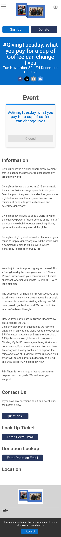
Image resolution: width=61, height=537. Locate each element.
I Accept (29, 531)
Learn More (36, 525)
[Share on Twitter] (26, 79)
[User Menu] (55, 7)
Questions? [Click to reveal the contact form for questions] (15, 416)
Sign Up (15, 29)
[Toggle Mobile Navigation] (3, 6)
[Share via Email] (33, 79)
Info (5, 510)
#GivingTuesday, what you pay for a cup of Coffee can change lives (30, 53)
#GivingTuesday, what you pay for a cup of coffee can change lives (30, 116)
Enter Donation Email (22, 458)
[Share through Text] (40, 79)
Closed (30, 139)
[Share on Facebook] (20, 79)
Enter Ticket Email (20, 437)
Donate (43, 29)
